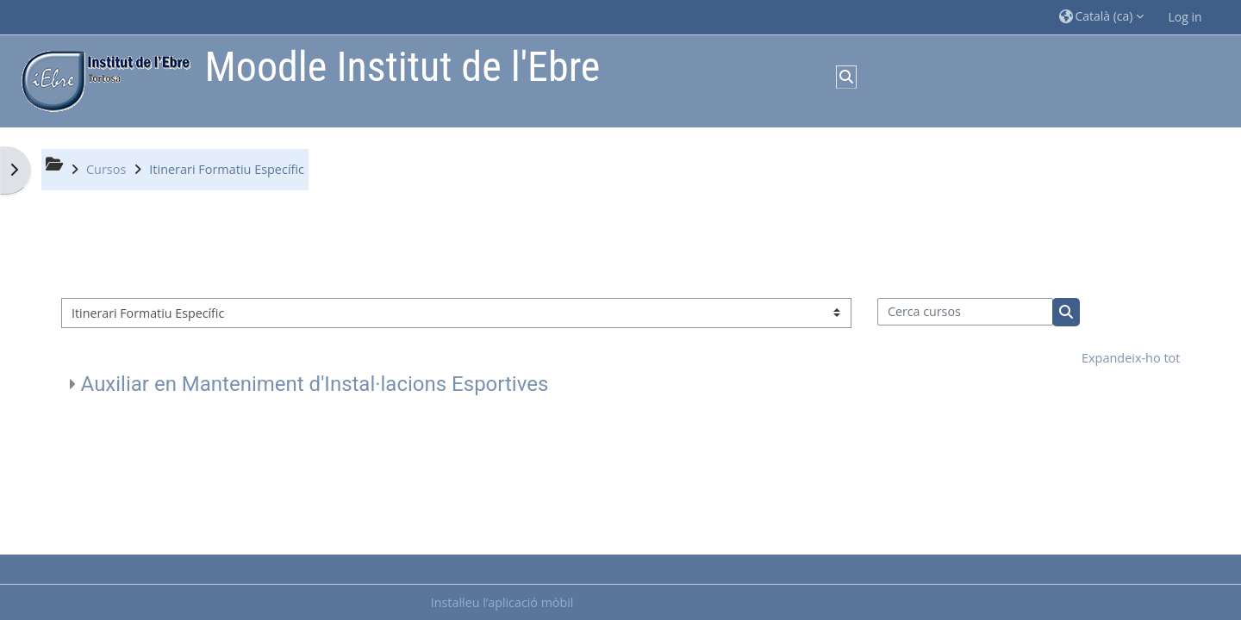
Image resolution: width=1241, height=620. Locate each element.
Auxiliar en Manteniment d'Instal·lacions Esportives (315, 384)
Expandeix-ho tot (1131, 358)
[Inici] (101, 79)
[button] (1101, 17)
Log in (1185, 17)
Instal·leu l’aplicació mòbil (502, 602)
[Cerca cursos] (965, 312)
